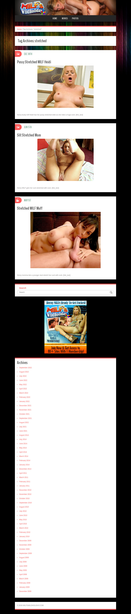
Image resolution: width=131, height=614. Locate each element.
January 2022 (24, 401)
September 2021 (25, 418)
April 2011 (23, 473)
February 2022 (24, 397)
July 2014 (22, 439)
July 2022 (22, 376)
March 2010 (23, 528)
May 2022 (23, 385)
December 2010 (25, 490)
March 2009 (23, 579)
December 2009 (25, 541)
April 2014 (23, 452)
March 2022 (23, 393)
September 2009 (25, 553)
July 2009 (22, 562)
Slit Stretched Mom (29, 135)
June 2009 (23, 566)
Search (22, 288)
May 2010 (23, 520)
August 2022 (24, 372)
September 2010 (25, 503)
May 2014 (23, 448)
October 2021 (24, 414)
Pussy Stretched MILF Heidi (34, 62)
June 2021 (23, 431)
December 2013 (25, 469)
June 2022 (23, 380)
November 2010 (25, 494)
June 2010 (23, 515)
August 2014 (24, 435)
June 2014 (23, 444)
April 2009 (23, 574)
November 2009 (25, 545)
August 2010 (24, 507)
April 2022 (23, 389)
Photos (75, 18)
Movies (65, 18)
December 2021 (25, 406)
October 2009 (24, 549)
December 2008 (25, 591)
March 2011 (23, 477)
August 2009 (24, 558)
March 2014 (23, 456)
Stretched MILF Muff (29, 208)
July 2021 (22, 427)
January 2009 (24, 587)
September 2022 (25, 368)
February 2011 (24, 482)
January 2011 (24, 486)
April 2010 (23, 524)
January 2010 (24, 536)
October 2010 (24, 498)
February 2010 (24, 532)
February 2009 (24, 583)
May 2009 (23, 570)
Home (55, 18)
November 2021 (25, 410)
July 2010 (22, 511)
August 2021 (24, 422)
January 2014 (24, 465)
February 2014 (24, 460)
